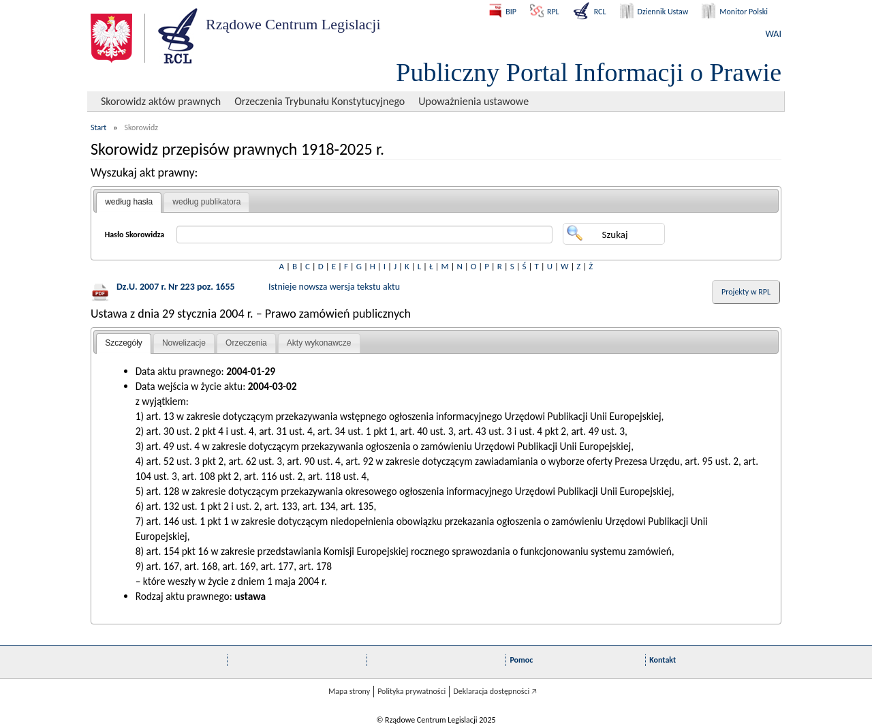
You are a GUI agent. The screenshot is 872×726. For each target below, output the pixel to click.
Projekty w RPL (745, 292)
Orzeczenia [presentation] (246, 343)
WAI (773, 34)
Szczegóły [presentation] (123, 343)
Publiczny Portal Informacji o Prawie (588, 72)
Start (98, 127)
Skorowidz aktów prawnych (161, 101)
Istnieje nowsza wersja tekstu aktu (334, 286)
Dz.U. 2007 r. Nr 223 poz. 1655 (175, 286)
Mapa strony (349, 691)
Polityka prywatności (411, 691)
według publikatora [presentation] (206, 202)
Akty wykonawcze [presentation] (319, 343)
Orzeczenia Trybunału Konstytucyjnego (319, 101)
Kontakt (662, 660)
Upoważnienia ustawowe (473, 101)
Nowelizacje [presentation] (184, 343)
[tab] (128, 202)
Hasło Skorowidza (135, 234)
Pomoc (521, 660)
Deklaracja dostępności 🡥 (495, 691)
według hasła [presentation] (129, 202)
